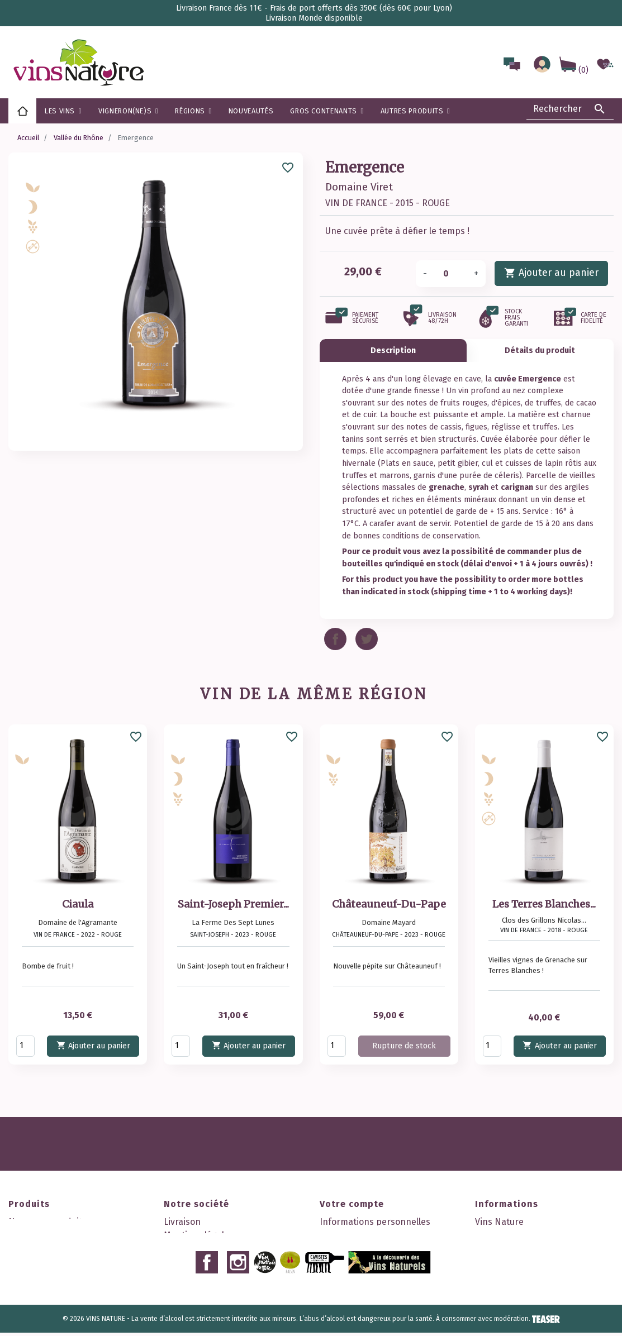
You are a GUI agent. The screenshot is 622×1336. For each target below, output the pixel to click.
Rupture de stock (404, 1046)
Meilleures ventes (44, 1248)
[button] (193, 110)
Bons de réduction (358, 1275)
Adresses (339, 1262)
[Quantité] (450, 273)
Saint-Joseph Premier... (233, 904)
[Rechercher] (570, 109)
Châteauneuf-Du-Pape (389, 904)
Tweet (366, 639)
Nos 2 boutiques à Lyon (211, 1315)
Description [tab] (393, 350)
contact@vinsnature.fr (522, 1302)
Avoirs (332, 1248)
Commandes (345, 1235)
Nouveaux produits (47, 1221)
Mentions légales (199, 1235)
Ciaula (77, 904)
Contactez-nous (196, 1302)
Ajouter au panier (551, 272)
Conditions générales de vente (226, 1248)
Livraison (182, 1221)
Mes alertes (344, 1288)
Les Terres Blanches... (544, 904)
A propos (182, 1262)
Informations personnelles (375, 1221)
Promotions (32, 1235)
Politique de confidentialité (219, 1288)
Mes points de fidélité (364, 1302)
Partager (335, 639)
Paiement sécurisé (202, 1275)
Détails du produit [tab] (540, 350)
